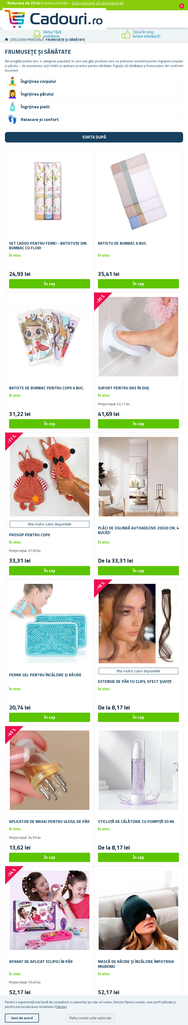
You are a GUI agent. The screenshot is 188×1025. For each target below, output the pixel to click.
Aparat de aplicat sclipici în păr (41, 961)
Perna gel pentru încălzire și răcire (45, 675)
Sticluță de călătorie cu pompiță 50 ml (136, 821)
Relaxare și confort (40, 119)
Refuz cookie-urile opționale (90, 1017)
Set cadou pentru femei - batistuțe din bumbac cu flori (48, 245)
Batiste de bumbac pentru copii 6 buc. (46, 388)
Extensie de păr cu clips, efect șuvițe (135, 681)
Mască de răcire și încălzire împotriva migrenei (136, 964)
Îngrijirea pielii (35, 106)
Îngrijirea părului (37, 94)
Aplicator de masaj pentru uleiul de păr (49, 821)
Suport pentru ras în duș (123, 388)
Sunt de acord (22, 1017)
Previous (3, 35)
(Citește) (61, 1006)
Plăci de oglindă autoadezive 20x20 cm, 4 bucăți (138, 530)
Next (184, 35)
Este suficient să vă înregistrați (98, 3)
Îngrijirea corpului (38, 81)
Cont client (143, 24)
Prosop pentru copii (29, 535)
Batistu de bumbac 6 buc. (122, 243)
